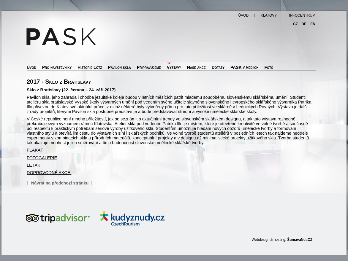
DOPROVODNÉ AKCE (49, 172)
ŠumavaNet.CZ (299, 240)
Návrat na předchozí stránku (60, 183)
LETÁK (33, 165)
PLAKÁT (35, 150)
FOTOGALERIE (42, 157)
